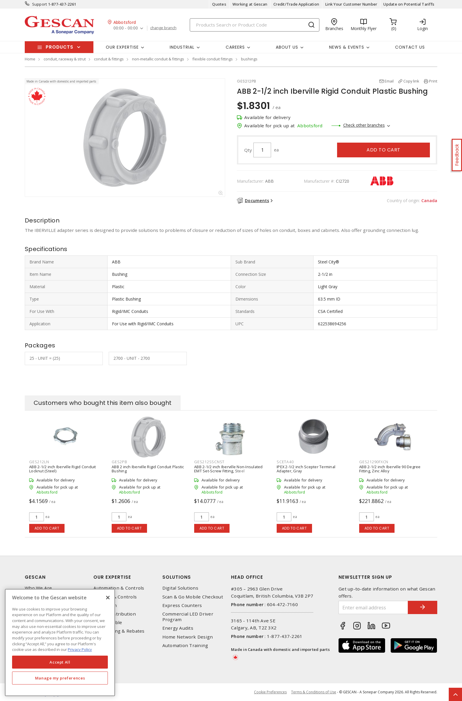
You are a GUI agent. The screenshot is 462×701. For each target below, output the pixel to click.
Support (39, 4)
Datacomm (105, 605)
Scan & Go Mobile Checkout (192, 597)
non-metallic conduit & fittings (158, 59)
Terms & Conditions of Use (313, 692)
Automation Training (185, 645)
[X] (107, 597)
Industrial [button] (182, 47)
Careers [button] (235, 47)
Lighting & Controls (115, 597)
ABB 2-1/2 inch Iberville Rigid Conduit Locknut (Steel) (62, 469)
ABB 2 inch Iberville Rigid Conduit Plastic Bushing (148, 469)
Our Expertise (112, 577)
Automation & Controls (118, 588)
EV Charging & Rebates (118, 631)
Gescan (35, 577)
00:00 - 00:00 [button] (125, 28)
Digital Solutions (180, 588)
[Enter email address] (373, 607)
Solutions (176, 577)
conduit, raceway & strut (65, 59)
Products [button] (59, 47)
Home (30, 59)
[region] (60, 642)
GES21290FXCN (373, 461)
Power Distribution (114, 614)
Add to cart (383, 149)
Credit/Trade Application (296, 4)
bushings (249, 59)
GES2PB (119, 461)
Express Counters (182, 605)
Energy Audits (177, 628)
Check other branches (364, 125)
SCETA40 (285, 461)
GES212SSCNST (209, 461)
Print (433, 81)
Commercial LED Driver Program (187, 616)
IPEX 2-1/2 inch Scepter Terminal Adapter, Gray (306, 469)
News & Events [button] (346, 47)
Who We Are (38, 588)
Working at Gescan (249, 4)
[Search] (254, 25)
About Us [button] (287, 47)
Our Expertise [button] (122, 47)
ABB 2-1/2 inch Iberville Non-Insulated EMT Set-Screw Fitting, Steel (228, 469)
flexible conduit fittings (212, 59)
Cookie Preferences (270, 692)
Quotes (219, 4)
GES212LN (39, 461)
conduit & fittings (109, 59)
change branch (163, 28)
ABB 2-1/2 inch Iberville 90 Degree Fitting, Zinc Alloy (390, 469)
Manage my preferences (60, 678)
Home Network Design (187, 637)
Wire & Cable (107, 622)
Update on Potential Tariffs (408, 4)
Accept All (60, 662)
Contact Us (410, 47)
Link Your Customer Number (351, 4)
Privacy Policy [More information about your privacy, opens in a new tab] (80, 649)
